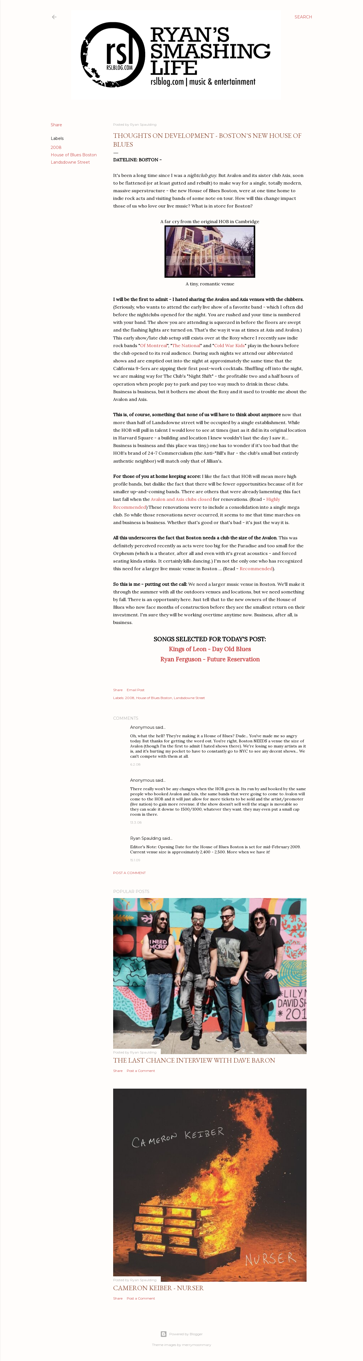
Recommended (256, 568)
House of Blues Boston (74, 154)
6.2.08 (135, 764)
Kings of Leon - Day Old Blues (210, 649)
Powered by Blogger (181, 1334)
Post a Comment (129, 873)
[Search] (303, 17)
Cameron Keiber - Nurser (158, 1287)
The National (186, 345)
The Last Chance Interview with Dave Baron (194, 1060)
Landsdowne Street (70, 162)
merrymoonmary (196, 1345)
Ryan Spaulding (145, 838)
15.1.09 (135, 860)
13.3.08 (136, 822)
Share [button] (56, 124)
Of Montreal (153, 345)
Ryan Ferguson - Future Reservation (210, 659)
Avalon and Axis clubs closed (181, 499)
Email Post (136, 690)
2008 (56, 147)
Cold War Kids (229, 345)
